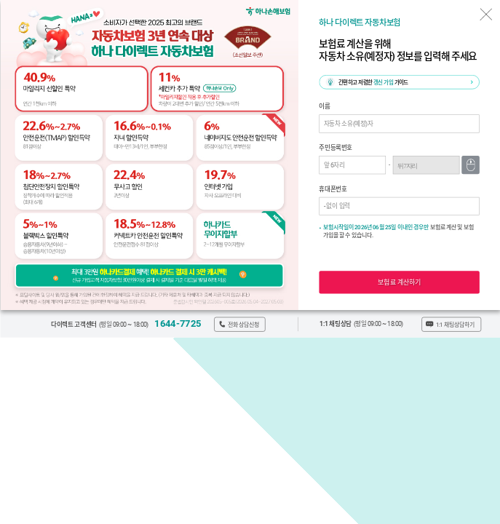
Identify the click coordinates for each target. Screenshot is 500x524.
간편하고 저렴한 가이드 (373, 82)
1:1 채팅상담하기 (454, 324)
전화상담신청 (243, 324)
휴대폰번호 (332, 189)
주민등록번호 (335, 147)
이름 (324, 107)
